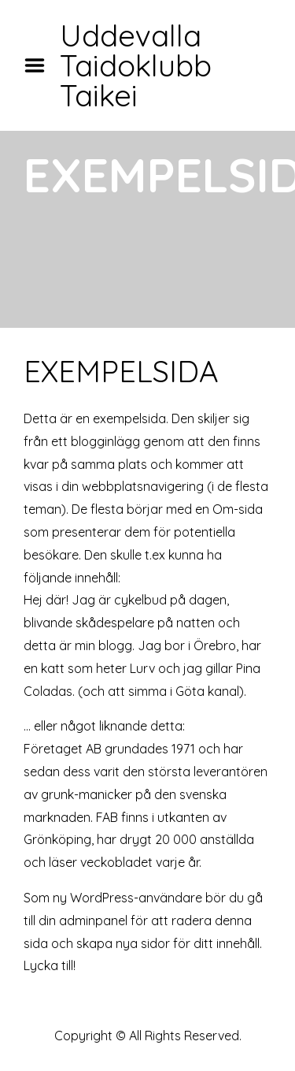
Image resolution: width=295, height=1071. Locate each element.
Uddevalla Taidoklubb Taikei (136, 65)
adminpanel (93, 920)
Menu (40, 65)
